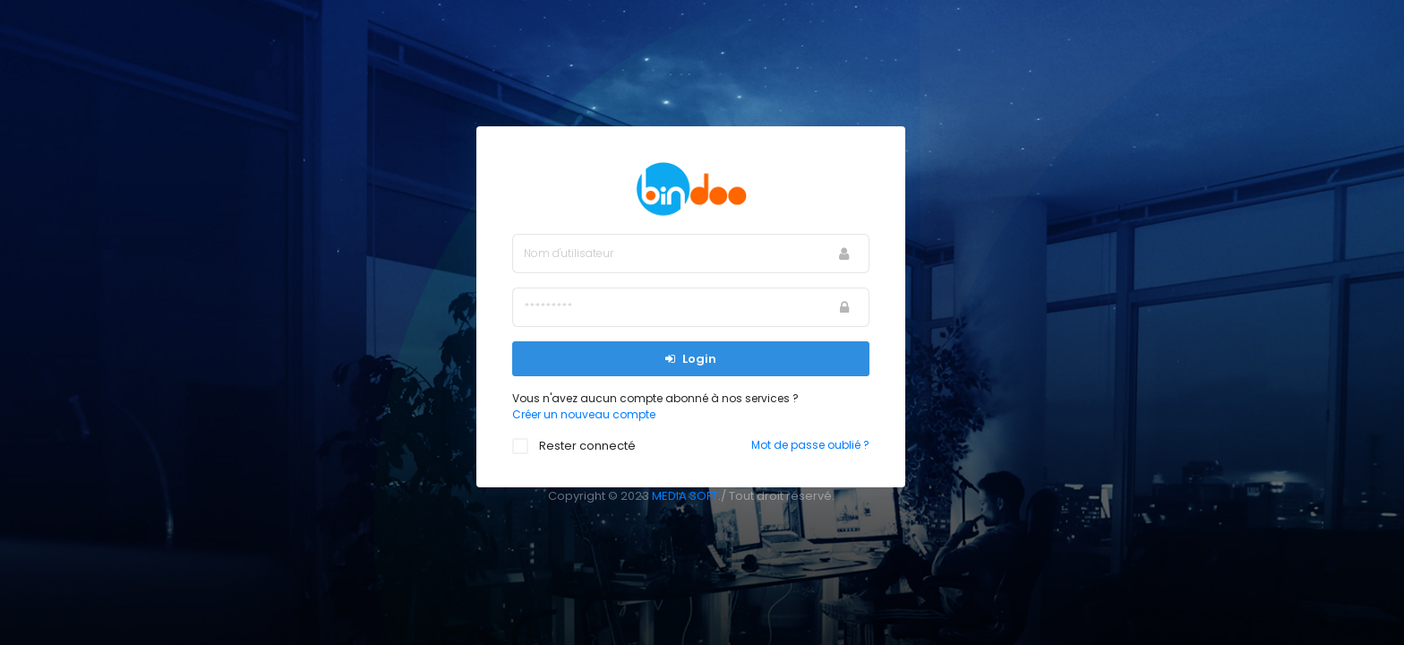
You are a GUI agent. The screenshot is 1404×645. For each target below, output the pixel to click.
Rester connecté (583, 445)
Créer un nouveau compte (583, 414)
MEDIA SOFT (685, 495)
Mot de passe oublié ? (810, 444)
